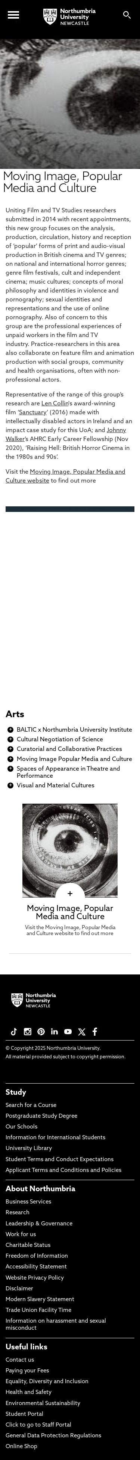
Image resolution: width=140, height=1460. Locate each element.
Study (16, 1093)
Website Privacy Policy (35, 1278)
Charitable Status (28, 1245)
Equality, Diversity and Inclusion (47, 1382)
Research (17, 1213)
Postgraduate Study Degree (41, 1116)
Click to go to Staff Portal (38, 1425)
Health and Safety (29, 1392)
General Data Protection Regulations (53, 1436)
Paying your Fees (27, 1371)
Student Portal (24, 1414)
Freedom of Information (37, 1256)
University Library (29, 1149)
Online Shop (21, 1447)
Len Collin (54, 404)
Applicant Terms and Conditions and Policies (63, 1170)
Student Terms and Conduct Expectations (59, 1160)
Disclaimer (19, 1289)
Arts (15, 715)
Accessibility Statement (36, 1267)
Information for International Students (55, 1138)
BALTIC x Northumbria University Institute (74, 730)
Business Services (28, 1202)
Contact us (20, 1360)
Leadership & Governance (39, 1224)
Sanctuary (33, 413)
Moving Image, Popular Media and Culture (70, 913)
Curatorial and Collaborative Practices (69, 749)
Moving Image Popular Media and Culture (74, 759)
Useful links (26, 1347)
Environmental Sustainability (43, 1404)
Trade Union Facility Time (38, 1310)
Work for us (21, 1235)
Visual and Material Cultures (55, 786)
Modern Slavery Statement (40, 1300)
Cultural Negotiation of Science (60, 740)
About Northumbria (40, 1189)
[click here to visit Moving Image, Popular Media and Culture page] (70, 894)
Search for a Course (31, 1105)
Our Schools (21, 1127)
